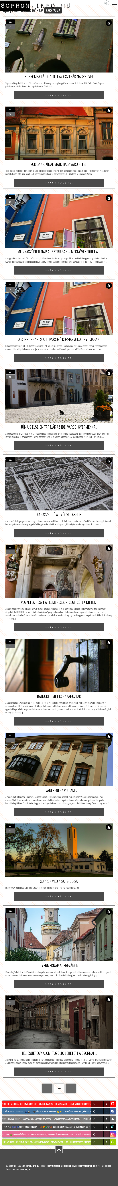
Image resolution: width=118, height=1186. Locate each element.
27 (10, 552)
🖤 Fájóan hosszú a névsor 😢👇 (48, 1111)
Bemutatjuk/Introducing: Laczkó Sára (87, 1103)
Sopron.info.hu (31, 1165)
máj (10, 21)
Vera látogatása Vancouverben (68, 1119)
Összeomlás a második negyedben (38, 1119)
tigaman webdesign (61, 1165)
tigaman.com (90, 1165)
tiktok (113, 1126)
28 (10, 26)
